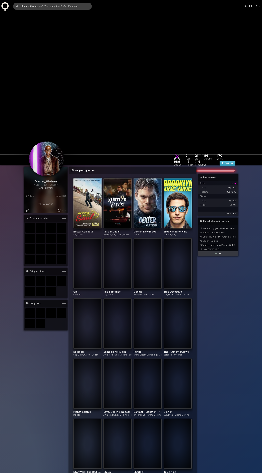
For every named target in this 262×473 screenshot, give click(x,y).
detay (233, 137)
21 (197, 111)
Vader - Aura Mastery (212, 186)
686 (178, 117)
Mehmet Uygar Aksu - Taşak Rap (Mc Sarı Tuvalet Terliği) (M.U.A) (218, 182)
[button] (216, 207)
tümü (63, 172)
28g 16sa (231, 141)
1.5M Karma (230, 168)
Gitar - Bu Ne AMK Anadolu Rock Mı (218, 190)
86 (208, 111)
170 (220, 111)
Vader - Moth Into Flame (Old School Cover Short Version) (218, 199)
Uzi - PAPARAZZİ (210, 203)
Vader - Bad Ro (209, 195)
